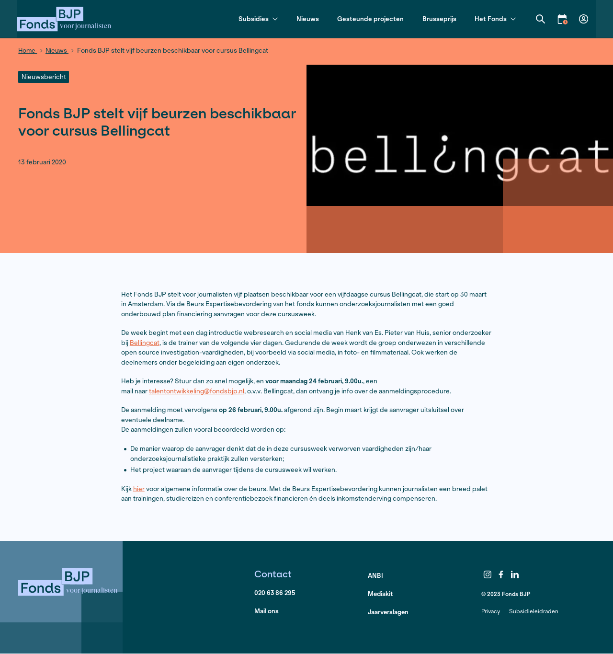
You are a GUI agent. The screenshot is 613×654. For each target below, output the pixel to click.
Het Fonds (494, 19)
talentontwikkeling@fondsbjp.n (196, 391)
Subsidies (257, 19)
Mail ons (266, 612)
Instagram (487, 574)
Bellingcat (144, 342)
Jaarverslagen (388, 612)
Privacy (490, 610)
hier (139, 488)
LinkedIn (515, 574)
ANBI (376, 576)
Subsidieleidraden (533, 610)
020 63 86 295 (275, 593)
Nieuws (306, 19)
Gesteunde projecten (369, 19)
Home (28, 50)
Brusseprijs (438, 19)
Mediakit (381, 594)
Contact (273, 573)
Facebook (501, 574)
